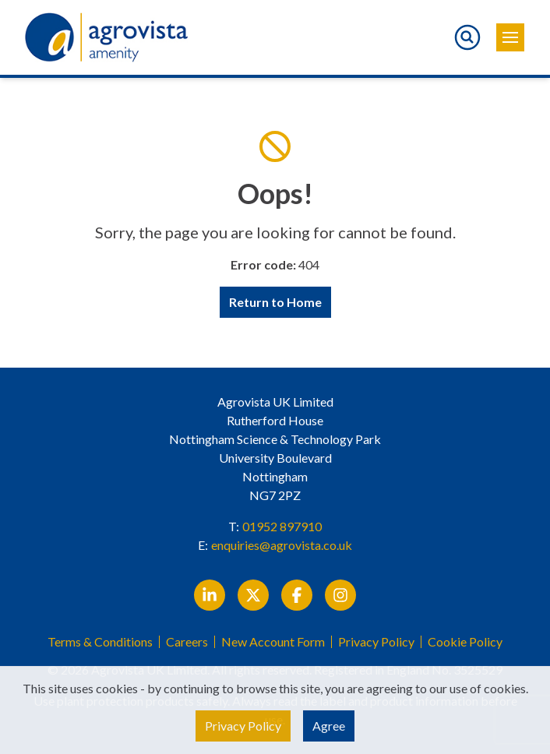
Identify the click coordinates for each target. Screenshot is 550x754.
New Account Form (273, 642)
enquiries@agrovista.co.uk (281, 544)
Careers (187, 642)
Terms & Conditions (100, 642)
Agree (328, 725)
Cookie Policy (465, 642)
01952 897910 (282, 526)
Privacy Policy (376, 642)
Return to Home (275, 301)
